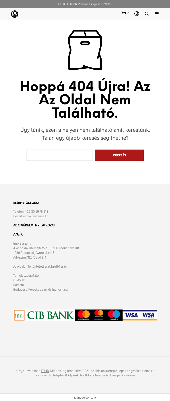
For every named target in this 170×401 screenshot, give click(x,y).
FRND (45, 371)
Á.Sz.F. (18, 234)
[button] (125, 13)
